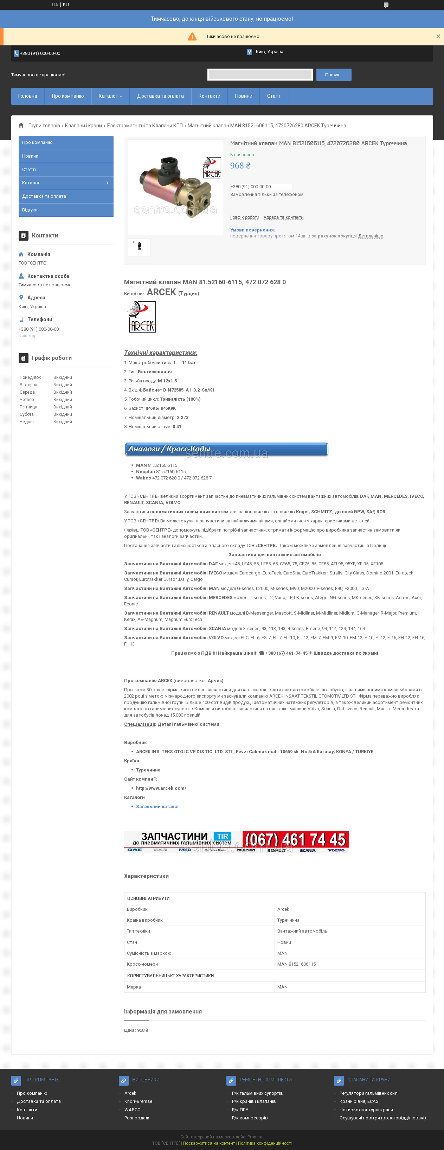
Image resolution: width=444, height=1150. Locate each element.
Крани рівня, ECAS (359, 1101)
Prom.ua (255, 1137)
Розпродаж (136, 1117)
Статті (274, 96)
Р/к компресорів (250, 1117)
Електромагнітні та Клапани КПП (145, 125)
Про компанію (68, 96)
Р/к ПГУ (240, 1109)
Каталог (108, 96)
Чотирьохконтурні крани (366, 1109)
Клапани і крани (83, 125)
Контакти (209, 96)
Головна (27, 96)
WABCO (132, 1109)
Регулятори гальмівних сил (369, 1093)
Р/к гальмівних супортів (257, 1093)
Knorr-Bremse (138, 1101)
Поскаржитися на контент (209, 1143)
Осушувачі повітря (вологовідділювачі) (383, 1117)
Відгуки (30, 209)
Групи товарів (44, 125)
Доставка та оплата (160, 96)
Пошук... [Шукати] (334, 74)
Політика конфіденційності (265, 1143)
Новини (243, 96)
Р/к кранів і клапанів (254, 1101)
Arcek (130, 1093)
